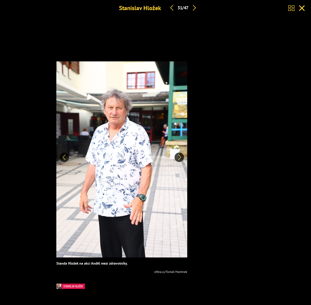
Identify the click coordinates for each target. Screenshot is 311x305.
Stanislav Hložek (140, 8)
